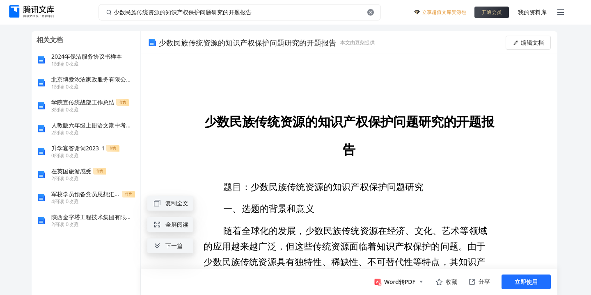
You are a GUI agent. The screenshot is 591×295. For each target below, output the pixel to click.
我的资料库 (532, 12)
